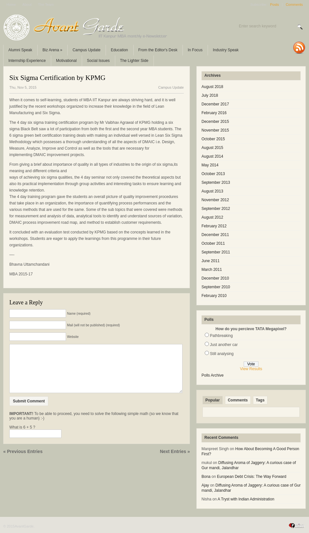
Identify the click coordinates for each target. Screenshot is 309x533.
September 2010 (215, 287)
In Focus (195, 50)
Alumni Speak (20, 50)
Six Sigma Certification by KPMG (57, 78)
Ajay (205, 485)
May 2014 (210, 165)
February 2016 (214, 113)
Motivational (66, 60)
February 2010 (214, 295)
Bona (206, 476)
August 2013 (212, 191)
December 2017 (215, 104)
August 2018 (212, 86)
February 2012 (214, 226)
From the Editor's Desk (158, 50)
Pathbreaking (221, 335)
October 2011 (213, 243)
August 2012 (212, 217)
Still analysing (221, 353)
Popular (212, 400)
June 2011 (210, 261)
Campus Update (86, 50)
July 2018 (209, 95)
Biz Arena (52, 50)
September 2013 (215, 182)
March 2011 (211, 269)
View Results (251, 369)
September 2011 (215, 252)
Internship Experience (27, 60)
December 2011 (215, 234)
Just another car (224, 344)
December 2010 (215, 278)
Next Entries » (175, 461)
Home (11, 4)
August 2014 (212, 156)
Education (119, 50)
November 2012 (215, 200)
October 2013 (213, 174)
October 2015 (213, 139)
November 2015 (215, 130)
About (27, 4)
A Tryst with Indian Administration (246, 499)
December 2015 (215, 121)
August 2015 (212, 147)
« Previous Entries (22, 461)
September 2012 (215, 208)
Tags (260, 400)
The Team (46, 4)
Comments (294, 4)
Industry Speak (226, 50)
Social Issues (98, 60)
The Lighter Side (134, 60)
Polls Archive (212, 375)
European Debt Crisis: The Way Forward (251, 476)
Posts (274, 4)
